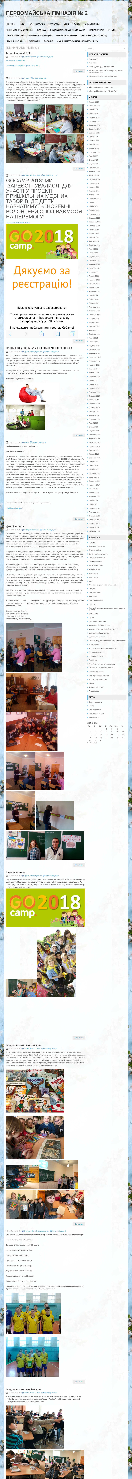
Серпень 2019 (94, 404)
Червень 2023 (94, 233)
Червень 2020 (94, 365)
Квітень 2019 (94, 415)
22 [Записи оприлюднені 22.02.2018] (106, 737)
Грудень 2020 (94, 346)
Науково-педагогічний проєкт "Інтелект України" (107, 641)
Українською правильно (15, 35)
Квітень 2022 (94, 288)
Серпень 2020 (94, 361)
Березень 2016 (94, 531)
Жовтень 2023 (94, 218)
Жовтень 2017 (94, 477)
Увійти (91, 706)
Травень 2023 (94, 237)
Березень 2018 (94, 458)
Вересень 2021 (95, 315)
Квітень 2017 (94, 493)
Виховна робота (54, 24)
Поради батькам (95, 652)
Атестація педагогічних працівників (102, 585)
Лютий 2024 (93, 202)
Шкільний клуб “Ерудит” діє (106, 91)
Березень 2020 (94, 377)
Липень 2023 (94, 230)
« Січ (89, 743)
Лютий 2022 (93, 295)
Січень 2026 (93, 114)
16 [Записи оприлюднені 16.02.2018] (112, 735)
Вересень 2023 (95, 222)
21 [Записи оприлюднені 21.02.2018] (101, 737)
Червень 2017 (94, 485)
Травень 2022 (94, 284)
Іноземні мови (35, 175)
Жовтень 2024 (94, 172)
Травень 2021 (94, 326)
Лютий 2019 (93, 423)
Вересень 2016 (95, 520)
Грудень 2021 (94, 303)
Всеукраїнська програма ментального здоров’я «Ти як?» (77, 41)
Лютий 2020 (93, 380)
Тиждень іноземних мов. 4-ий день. (24, 1389)
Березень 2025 (94, 152)
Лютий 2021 (93, 338)
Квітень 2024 (94, 195)
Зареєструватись (95, 702)
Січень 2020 (93, 384)
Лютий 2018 (93, 462)
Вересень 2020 (95, 357)
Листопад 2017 (94, 473)
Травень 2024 (94, 191)
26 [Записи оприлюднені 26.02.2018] (90, 740)
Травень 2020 (94, 369)
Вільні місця (93, 614)
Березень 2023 (94, 245)
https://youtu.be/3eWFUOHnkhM (18, 222)
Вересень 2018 (95, 442)
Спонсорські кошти (96, 672)
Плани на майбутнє (15, 872)
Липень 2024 (94, 183)
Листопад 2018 (94, 435)
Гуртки (91, 617)
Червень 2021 (94, 322)
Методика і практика (37, 24)
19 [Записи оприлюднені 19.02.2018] (90, 737)
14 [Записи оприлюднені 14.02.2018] (101, 735)
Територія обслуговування (99, 676)
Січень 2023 (93, 253)
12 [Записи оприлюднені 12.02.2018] (90, 735)
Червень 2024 (94, 187)
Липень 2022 (94, 276)
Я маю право (41, 29)
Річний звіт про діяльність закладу (94, 35)
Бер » (95, 743)
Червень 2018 (94, 446)
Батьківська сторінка (97, 558)
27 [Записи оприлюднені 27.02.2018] (95, 740)
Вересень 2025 (95, 129)
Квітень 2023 (94, 241)
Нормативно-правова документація (20, 29)
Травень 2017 (94, 489)
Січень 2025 (93, 160)
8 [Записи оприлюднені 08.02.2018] (106, 732)
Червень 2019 (94, 408)
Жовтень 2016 (94, 516)
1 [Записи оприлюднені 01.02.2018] (106, 729)
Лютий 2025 (93, 156)
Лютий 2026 (93, 110)
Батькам (77, 24)
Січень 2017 (93, 504)
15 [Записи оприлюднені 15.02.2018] (106, 735)
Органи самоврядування (33, 352)
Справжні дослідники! (104, 87)
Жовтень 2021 (94, 311)
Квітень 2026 (94, 102)
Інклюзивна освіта (96, 566)
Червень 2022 (94, 280)
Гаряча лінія (48, 41)
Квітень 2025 (94, 148)
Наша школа (11, 24)
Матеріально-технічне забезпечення (103, 629)
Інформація (93, 573)
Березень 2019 (94, 419)
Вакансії (92, 604)
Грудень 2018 (94, 431)
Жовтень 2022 (94, 264)
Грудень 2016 (94, 508)
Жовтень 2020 (94, 353)
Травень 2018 (94, 450)
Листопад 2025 (94, 121)
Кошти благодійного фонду (99, 625)
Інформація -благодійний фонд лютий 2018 (23, 66)
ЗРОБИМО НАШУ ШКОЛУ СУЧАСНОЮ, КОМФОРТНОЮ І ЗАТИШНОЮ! (39, 348)
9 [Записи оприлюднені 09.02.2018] (111, 732)
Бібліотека (93, 596)
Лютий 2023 (93, 249)
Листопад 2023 (94, 214)
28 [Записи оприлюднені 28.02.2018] (101, 740)
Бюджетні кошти (30, 57)
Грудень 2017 (94, 469)
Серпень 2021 (94, 319)
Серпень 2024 (94, 179)
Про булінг (111, 29)
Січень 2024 (93, 206)
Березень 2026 (94, 106)
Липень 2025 (94, 137)
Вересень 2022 (95, 268)
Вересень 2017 (95, 481)
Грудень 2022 (94, 257)
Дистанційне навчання (15, 41)
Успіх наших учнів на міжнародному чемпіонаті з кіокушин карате (107, 71)
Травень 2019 (94, 411)
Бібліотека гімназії (96, 600)
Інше (90, 581)
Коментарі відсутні (46, 57)
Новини (23, 24)
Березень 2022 (94, 291)
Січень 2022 (93, 299)
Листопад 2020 (94, 350)
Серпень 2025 (94, 133)
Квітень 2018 (94, 454)
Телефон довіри (34, 41)
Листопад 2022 (94, 261)
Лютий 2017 (93, 500)
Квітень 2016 (94, 527)
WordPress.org (94, 717)
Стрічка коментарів (96, 714)
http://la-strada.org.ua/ (14, 508)
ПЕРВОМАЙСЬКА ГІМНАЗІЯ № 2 (47, 13)
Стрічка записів (95, 710)
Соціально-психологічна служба (40, 35)
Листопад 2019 (94, 392)
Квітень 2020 (94, 373)
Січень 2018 (93, 466)
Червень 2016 (94, 524)
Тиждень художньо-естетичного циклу (103, 76)
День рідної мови (15, 526)
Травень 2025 (94, 144)
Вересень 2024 (95, 175)
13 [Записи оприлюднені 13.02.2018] (95, 735)
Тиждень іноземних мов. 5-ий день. (24, 1045)
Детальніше (79, 71)
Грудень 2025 (94, 117)
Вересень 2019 (95, 400)
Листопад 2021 (94, 307)
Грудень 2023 (94, 210)
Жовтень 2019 (94, 396)
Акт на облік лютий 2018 (18, 53)
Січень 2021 (93, 342)
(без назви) (93, 59)
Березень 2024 (94, 199)
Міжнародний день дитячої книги (101, 67)
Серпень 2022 (94, 272)
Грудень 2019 (94, 388)
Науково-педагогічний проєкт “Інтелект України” (67, 29)
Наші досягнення (42, 1231)
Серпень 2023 (94, 226)
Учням (66, 24)
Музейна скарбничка (96, 29)
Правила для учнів (96, 656)
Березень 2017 (94, 497)
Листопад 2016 (94, 512)
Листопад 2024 (94, 168)
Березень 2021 (94, 334)
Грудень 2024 (94, 164)
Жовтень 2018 (94, 438)
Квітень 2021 (94, 330)
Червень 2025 (94, 141)
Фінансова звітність (92, 24)
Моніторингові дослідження (66, 35)
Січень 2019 (93, 427)
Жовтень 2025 (94, 125)
